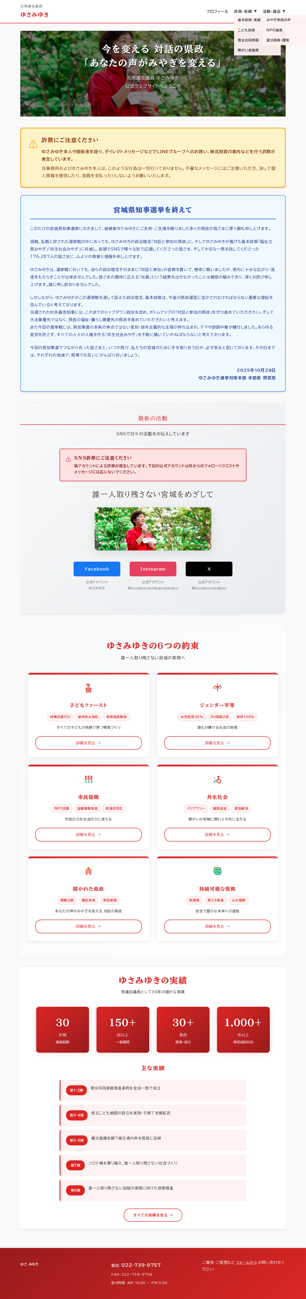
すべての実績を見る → (153, 1215)
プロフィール (217, 11)
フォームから (246, 1262)
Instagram (152, 569)
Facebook (97, 569)
